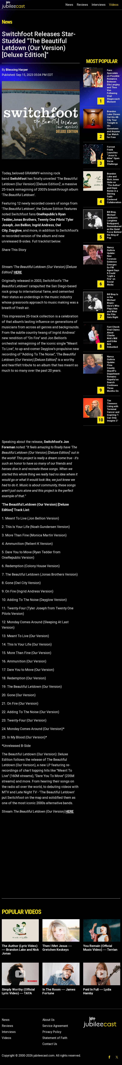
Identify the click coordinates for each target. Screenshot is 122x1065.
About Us (48, 1020)
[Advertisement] (101, 43)
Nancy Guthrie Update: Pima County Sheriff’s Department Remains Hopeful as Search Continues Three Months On (113, 373)
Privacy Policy (51, 1032)
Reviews (82, 4)
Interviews (98, 4)
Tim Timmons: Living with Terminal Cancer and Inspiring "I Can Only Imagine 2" (113, 410)
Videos (113, 4)
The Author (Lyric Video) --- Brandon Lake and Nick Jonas (20, 949)
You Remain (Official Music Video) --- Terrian (100, 947)
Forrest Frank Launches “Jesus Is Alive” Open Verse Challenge (113, 155)
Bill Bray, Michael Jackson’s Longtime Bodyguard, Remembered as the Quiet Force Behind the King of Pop (114, 225)
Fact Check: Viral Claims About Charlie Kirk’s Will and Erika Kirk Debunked (113, 337)
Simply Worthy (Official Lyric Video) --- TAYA (18, 991)
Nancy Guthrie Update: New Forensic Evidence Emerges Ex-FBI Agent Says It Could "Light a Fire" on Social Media (113, 266)
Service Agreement (55, 1026)
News (69, 4)
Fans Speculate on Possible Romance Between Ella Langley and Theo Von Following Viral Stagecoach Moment (113, 86)
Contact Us (49, 1044)
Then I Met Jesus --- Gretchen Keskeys (57, 947)
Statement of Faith (54, 1038)
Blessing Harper (17, 69)
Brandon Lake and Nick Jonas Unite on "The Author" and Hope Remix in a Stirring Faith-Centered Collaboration (114, 188)
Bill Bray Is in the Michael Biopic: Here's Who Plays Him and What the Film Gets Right (113, 306)
